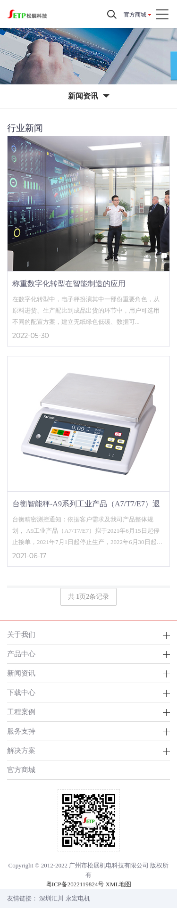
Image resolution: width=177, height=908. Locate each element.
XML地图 (119, 884)
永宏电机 (78, 898)
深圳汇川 (51, 898)
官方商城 (135, 14)
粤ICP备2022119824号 (75, 884)
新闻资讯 (21, 673)
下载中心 (21, 692)
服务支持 (21, 731)
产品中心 (21, 654)
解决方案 (21, 750)
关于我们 (21, 634)
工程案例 (21, 712)
